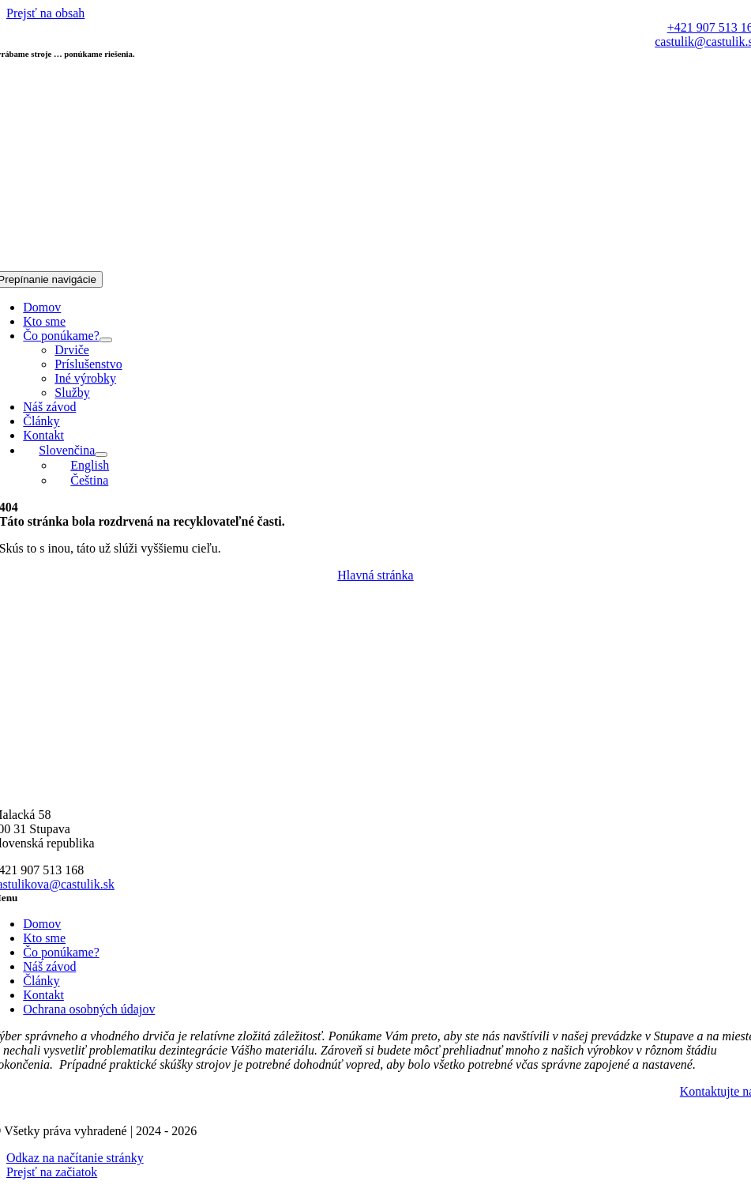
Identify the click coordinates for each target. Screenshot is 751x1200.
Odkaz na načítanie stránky (75, 1157)
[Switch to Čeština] (81, 480)
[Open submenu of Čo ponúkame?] (106, 340)
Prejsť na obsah (45, 13)
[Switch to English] (81, 465)
